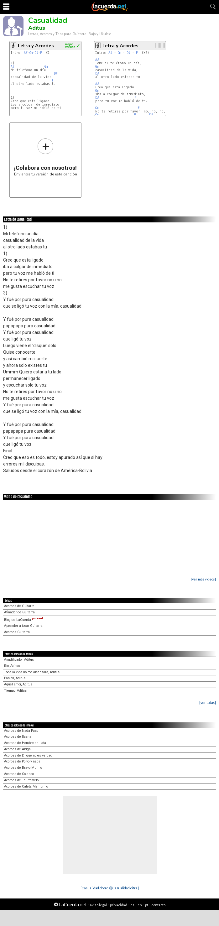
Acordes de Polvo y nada (22, 761)
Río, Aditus (12, 666)
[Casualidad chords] (96, 888)
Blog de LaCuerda (23, 620)
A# (26, 53)
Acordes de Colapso (19, 774)
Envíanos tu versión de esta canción (45, 157)
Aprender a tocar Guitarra (23, 626)
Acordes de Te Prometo (21, 780)
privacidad (118, 905)
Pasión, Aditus (14, 678)
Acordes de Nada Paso (21, 731)
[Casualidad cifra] (125, 888)
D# (36, 53)
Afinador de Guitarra (19, 612)
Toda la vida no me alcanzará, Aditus (32, 672)
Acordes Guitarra (17, 632)
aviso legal (98, 905)
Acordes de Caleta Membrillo (26, 786)
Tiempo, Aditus (15, 691)
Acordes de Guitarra (19, 606)
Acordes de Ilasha (17, 737)
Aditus (36, 28)
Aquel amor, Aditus (18, 684)
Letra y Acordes (36, 46)
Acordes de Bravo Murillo (23, 768)
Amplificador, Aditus (19, 660)
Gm (31, 53)
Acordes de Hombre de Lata (25, 743)
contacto (158, 905)
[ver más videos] (203, 579)
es (132, 905)
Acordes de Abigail (18, 749)
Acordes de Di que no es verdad (28, 755)
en (140, 905)
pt (146, 905)
